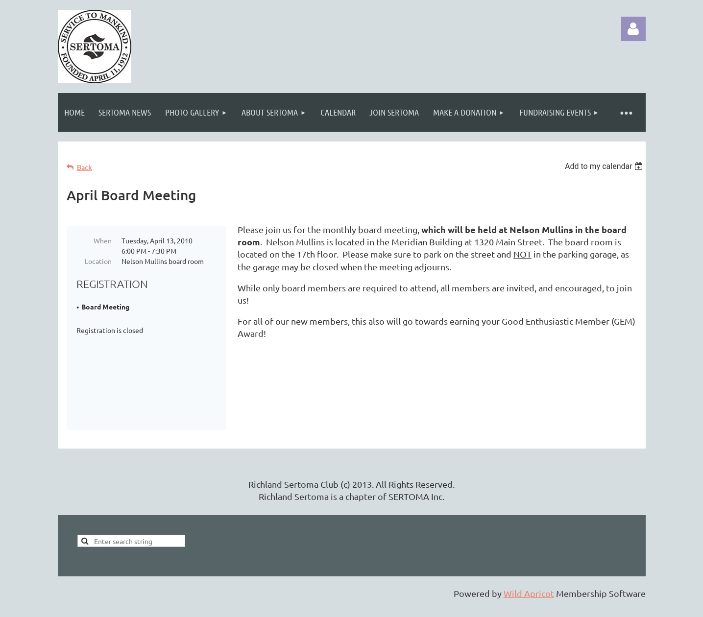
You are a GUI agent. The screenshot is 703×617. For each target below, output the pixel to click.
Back (84, 167)
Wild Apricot (529, 604)
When (103, 240)
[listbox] (605, 166)
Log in (633, 29)
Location (98, 261)
